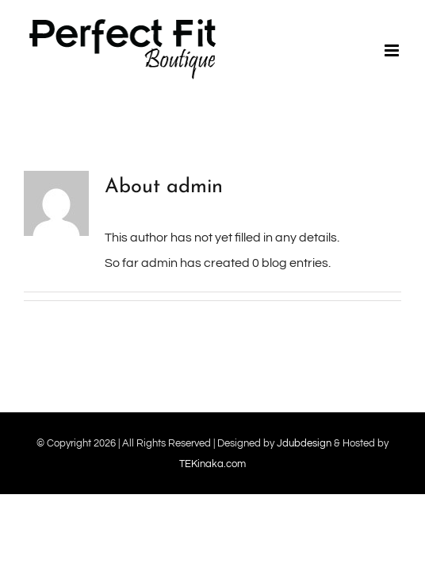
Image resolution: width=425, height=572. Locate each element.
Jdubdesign (304, 443)
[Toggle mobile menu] (393, 50)
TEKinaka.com (212, 464)
